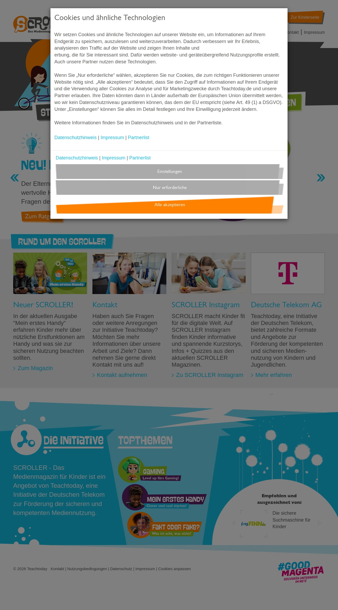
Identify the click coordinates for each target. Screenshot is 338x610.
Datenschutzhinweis (75, 137)
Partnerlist (138, 137)
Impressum (112, 137)
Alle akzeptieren (169, 204)
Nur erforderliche (170, 187)
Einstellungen (169, 171)
